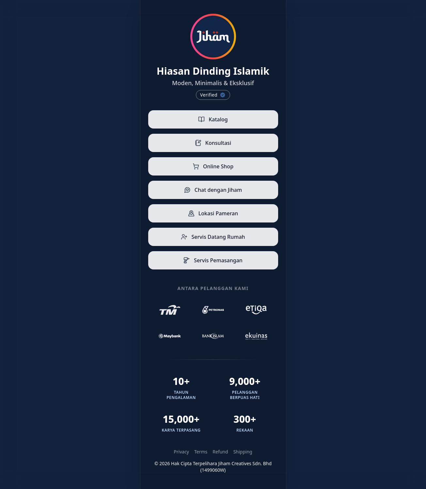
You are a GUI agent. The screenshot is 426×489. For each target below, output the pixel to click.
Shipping (242, 452)
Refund (220, 452)
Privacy (181, 452)
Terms (200, 452)
